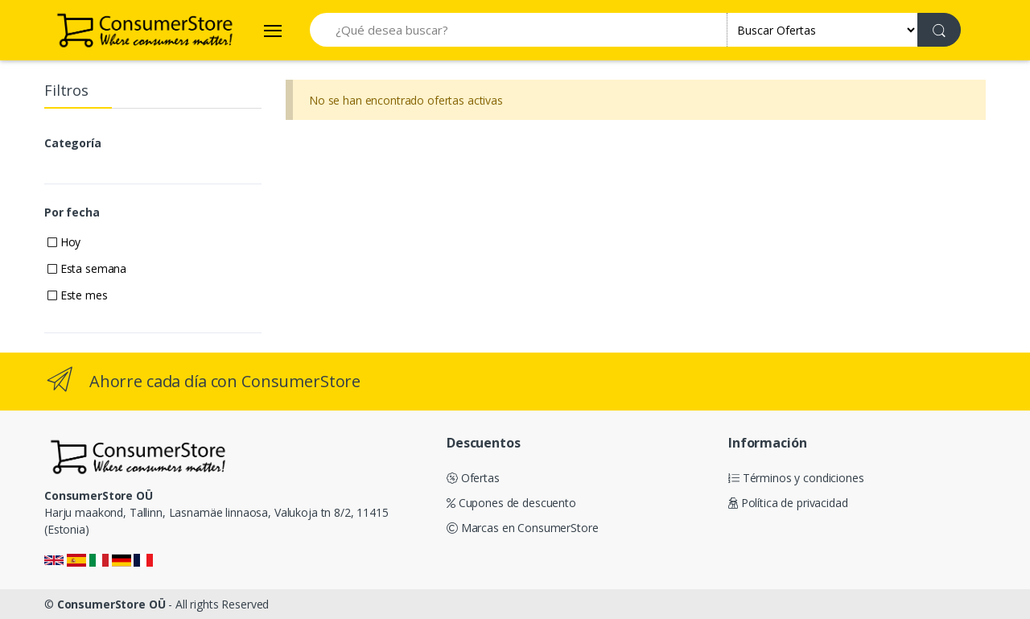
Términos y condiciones (796, 477)
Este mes (77, 295)
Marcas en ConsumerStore (522, 527)
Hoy (63, 242)
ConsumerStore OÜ (111, 604)
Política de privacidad (788, 502)
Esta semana (86, 268)
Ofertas (473, 477)
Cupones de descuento (511, 502)
